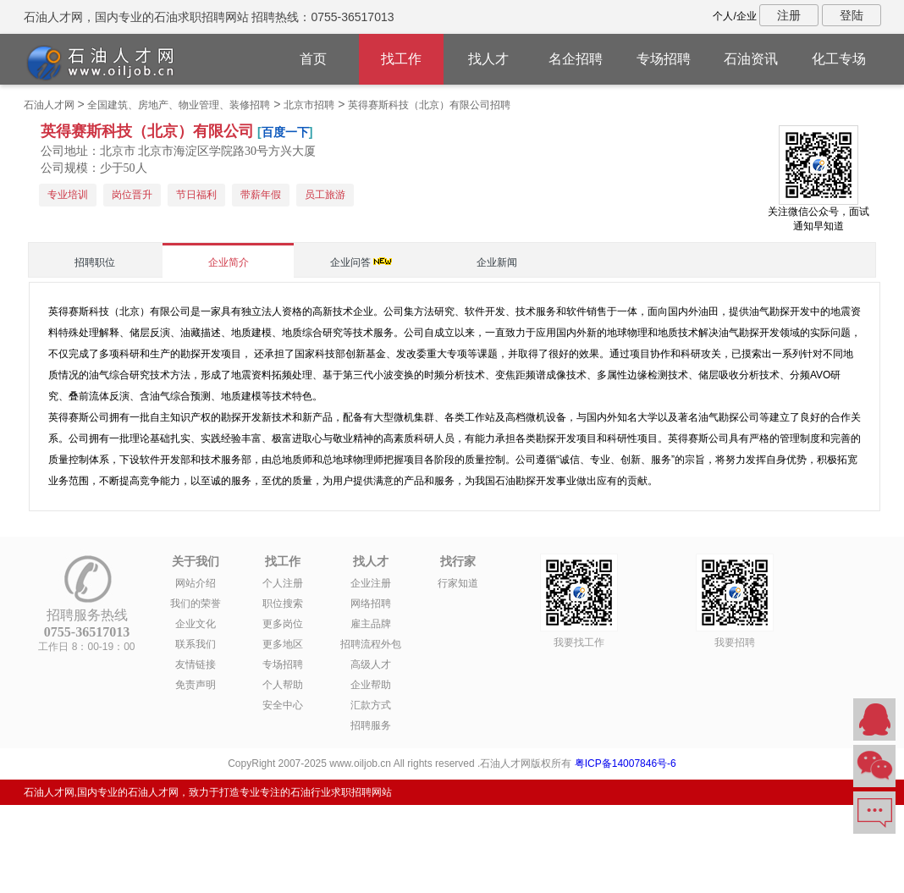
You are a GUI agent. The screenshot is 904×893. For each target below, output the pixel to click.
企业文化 (195, 624)
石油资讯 (751, 59)
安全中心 (282, 705)
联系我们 (195, 644)
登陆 (851, 15)
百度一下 (285, 132)
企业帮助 (370, 685)
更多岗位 (282, 624)
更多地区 (282, 644)
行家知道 (458, 583)
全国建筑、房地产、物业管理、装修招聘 (178, 105)
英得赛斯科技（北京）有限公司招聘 (429, 105)
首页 (313, 59)
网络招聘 (370, 603)
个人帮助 (282, 685)
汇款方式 (370, 705)
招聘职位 (94, 262)
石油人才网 (49, 105)
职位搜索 (282, 603)
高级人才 (370, 664)
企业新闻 (497, 262)
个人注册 (282, 583)
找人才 (488, 59)
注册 (789, 15)
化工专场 (839, 59)
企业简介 (228, 262)
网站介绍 (195, 583)
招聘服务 (370, 725)
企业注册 (370, 583)
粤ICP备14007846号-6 (625, 763)
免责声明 (195, 685)
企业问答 (350, 262)
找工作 (401, 59)
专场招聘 (664, 59)
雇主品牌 (370, 624)
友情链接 (195, 664)
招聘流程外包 (370, 644)
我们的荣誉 (195, 603)
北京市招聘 (309, 105)
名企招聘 (575, 59)
